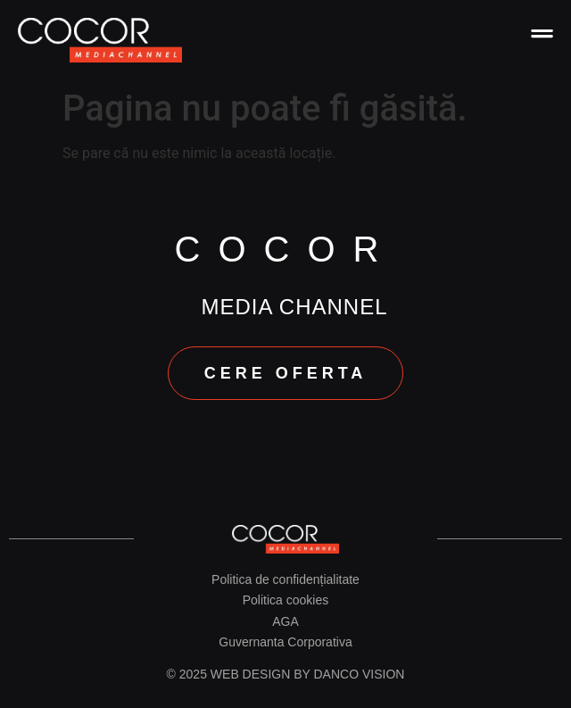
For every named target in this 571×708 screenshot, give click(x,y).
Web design (250, 674)
